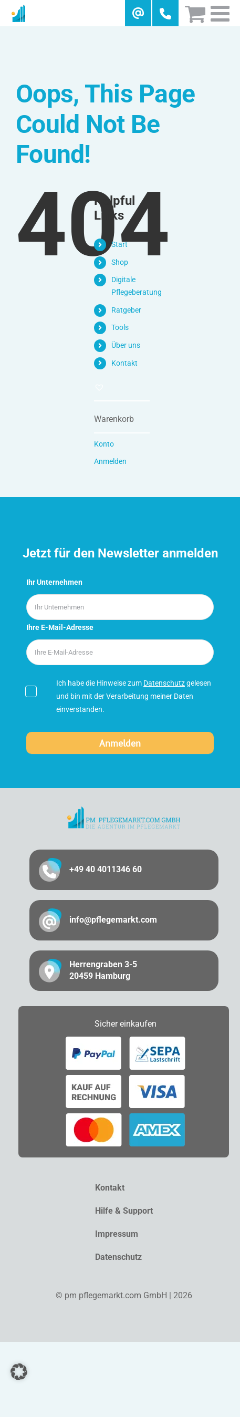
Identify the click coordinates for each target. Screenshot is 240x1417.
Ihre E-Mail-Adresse (59, 627)
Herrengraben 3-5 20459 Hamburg (103, 970)
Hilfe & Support (124, 1211)
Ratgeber (126, 310)
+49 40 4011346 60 (105, 869)
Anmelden (110, 461)
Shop (119, 262)
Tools (120, 327)
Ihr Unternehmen (54, 582)
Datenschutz (164, 683)
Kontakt (124, 363)
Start (119, 244)
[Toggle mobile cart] (195, 13)
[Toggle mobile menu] (222, 13)
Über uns (125, 345)
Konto (104, 444)
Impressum (116, 1234)
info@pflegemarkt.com (113, 920)
